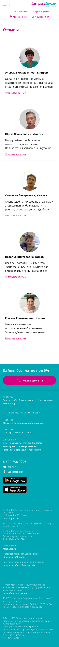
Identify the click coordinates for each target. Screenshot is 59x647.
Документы (15, 443)
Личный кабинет (40, 16)
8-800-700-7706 (15, 461)
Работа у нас (9, 446)
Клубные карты (10, 403)
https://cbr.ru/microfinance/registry (20, 565)
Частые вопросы (11, 413)
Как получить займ (30, 413)
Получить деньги (40, 11)
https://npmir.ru (11, 518)
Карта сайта (35, 450)
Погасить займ (20, 11)
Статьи (28, 432)
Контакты (37, 443)
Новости (19, 432)
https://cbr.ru (9, 549)
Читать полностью (15, 92)
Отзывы (27, 443)
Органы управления (27, 446)
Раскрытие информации (15, 450)
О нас (6, 443)
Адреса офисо (19, 16)
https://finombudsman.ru (15, 593)
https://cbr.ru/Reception (14, 557)
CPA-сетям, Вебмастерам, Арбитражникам (23, 423)
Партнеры (8, 432)
